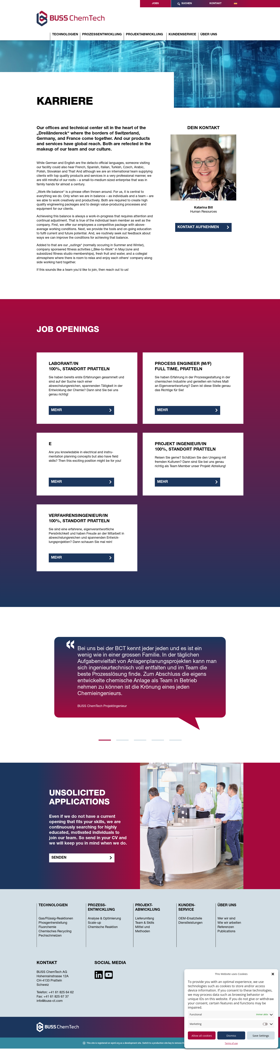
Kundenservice (182, 34)
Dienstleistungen (190, 924)
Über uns (208, 34)
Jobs (155, 3)
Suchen (184, 4)
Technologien (65, 34)
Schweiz (43, 986)
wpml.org (115, 1044)
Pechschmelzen (50, 937)
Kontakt (215, 3)
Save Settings (260, 1035)
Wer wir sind (226, 920)
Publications (226, 933)
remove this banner (183, 1044)
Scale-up (94, 924)
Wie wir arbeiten (229, 924)
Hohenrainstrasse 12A (53, 978)
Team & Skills (144, 924)
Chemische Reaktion (103, 928)
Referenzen (226, 928)
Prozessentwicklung (102, 34)
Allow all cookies (202, 1035)
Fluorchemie (47, 928)
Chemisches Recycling (55, 933)
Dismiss (231, 1035)
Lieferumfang (144, 920)
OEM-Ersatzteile (190, 920)
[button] (273, 974)
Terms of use (231, 1043)
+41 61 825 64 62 (61, 994)
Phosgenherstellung (53, 924)
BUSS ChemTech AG (52, 973)
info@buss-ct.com (49, 1002)
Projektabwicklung (144, 34)
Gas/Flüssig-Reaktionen (56, 920)
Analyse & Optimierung (104, 920)
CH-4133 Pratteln (49, 982)
